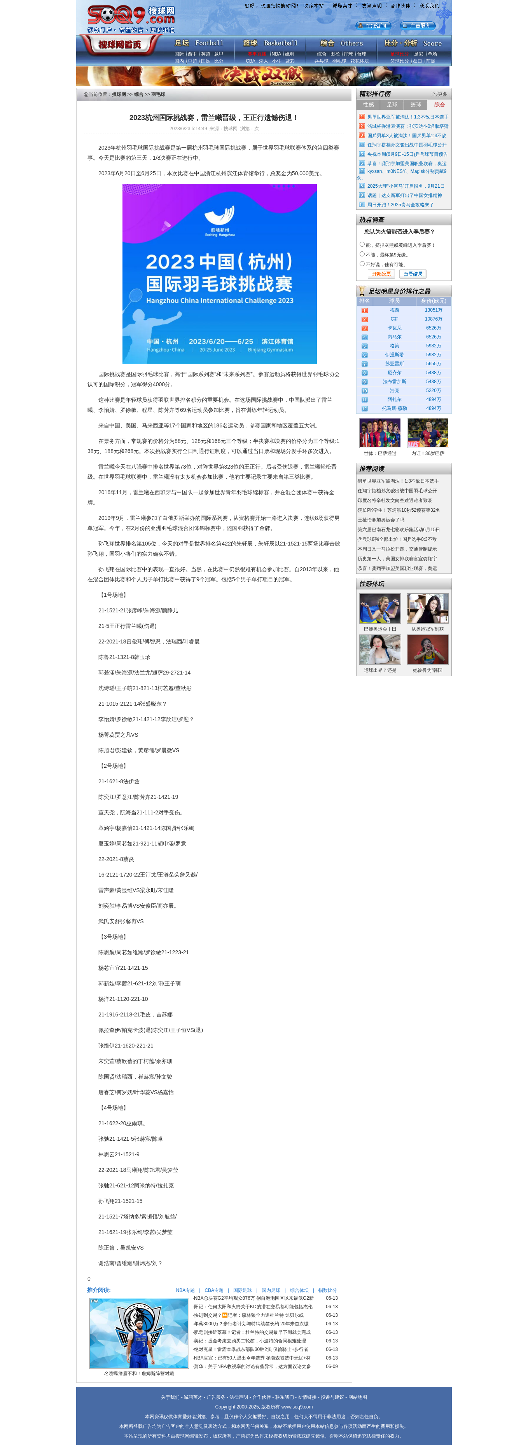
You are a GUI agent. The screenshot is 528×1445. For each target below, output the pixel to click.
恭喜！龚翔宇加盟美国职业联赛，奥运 (407, 163)
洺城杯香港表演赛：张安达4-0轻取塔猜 (408, 126)
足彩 (418, 54)
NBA (276, 54)
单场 (432, 54)
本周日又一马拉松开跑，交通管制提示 (397, 549)
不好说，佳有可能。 (387, 264)
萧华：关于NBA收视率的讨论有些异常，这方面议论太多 (252, 1366)
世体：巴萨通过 (380, 453)
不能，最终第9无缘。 (388, 255)
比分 (219, 61)
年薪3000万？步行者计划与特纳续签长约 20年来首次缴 (251, 1323)
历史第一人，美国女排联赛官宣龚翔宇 (397, 558)
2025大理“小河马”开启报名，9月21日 (406, 186)
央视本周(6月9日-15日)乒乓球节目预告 (407, 154)
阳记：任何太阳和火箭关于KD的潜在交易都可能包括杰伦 (253, 1306)
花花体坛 (359, 61)
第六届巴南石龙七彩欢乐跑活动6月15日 (399, 529)
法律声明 (238, 1397)
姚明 (289, 54)
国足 (205, 61)
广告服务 (216, 1397)
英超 (205, 54)
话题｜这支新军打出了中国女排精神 (404, 195)
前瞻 (430, 61)
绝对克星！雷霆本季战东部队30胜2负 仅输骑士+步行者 (251, 1349)
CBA (250, 61)
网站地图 (357, 1397)
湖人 (263, 61)
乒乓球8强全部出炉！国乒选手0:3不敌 (397, 539)
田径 (335, 54)
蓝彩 (290, 61)
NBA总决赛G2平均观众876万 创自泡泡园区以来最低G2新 (254, 1298)
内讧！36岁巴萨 (427, 453)
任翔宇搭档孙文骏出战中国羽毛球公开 (407, 145)
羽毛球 (339, 61)
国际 (179, 54)
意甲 (219, 54)
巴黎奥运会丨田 (380, 629)
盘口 (417, 61)
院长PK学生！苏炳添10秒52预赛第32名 (399, 510)
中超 (192, 61)
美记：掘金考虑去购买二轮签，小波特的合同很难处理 (250, 1341)
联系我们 (284, 1397)
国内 (179, 61)
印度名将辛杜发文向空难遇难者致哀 (395, 500)
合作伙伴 (261, 1397)
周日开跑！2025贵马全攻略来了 (400, 204)
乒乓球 (322, 61)
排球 (348, 54)
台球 (361, 54)
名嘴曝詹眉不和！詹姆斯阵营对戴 (139, 1373)
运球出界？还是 (380, 670)
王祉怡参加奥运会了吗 (381, 520)
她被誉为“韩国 (427, 670)
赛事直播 (257, 54)
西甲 (192, 54)
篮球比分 (399, 61)
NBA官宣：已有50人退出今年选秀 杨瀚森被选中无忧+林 (252, 1358)
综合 (322, 54)
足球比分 (399, 54)
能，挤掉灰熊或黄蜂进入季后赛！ (401, 245)
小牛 (276, 61)
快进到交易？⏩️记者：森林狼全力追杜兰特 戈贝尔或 (249, 1315)
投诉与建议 (332, 1397)
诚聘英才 (193, 1397)
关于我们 (170, 1397)
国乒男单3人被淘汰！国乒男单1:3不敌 (406, 135)
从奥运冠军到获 (427, 629)
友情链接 (307, 1397)
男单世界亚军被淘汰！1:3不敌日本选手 (408, 117)
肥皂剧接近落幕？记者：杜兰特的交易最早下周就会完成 (252, 1332)
